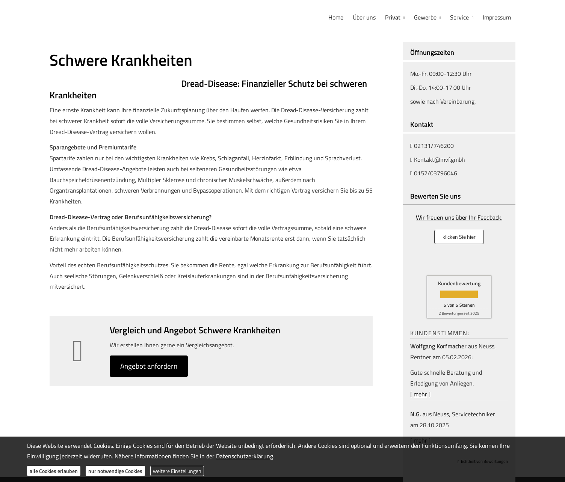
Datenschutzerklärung (244, 456)
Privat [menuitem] (393, 17)
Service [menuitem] (459, 17)
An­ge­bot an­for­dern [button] (149, 365)
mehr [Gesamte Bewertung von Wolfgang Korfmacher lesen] (420, 393)
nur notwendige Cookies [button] (115, 471)
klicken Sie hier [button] (459, 236)
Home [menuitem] (337, 17)
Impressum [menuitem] (497, 17)
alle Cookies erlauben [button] (54, 471)
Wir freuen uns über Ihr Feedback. (459, 216)
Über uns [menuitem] (365, 17)
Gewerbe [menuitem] (426, 17)
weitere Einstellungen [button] (177, 471)
